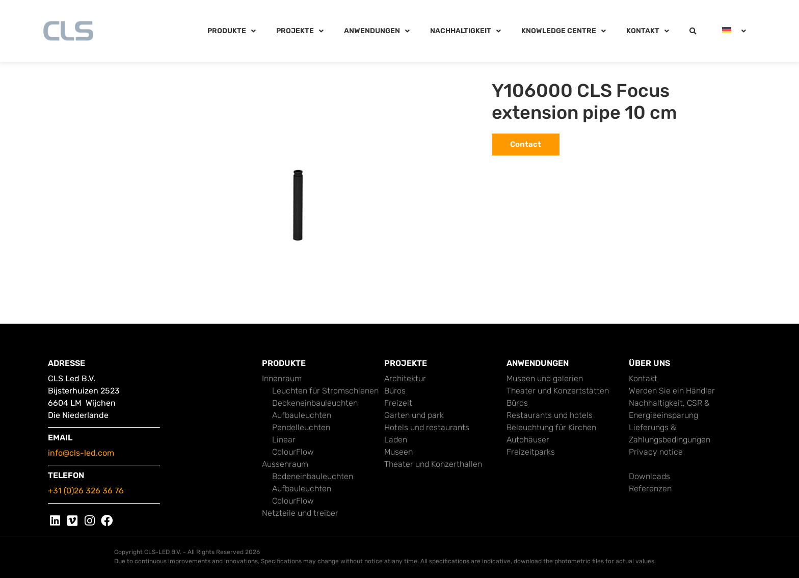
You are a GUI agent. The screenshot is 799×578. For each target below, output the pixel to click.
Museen (398, 452)
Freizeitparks (531, 452)
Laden (395, 439)
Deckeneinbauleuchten (315, 403)
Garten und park (414, 415)
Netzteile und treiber (300, 513)
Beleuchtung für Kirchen (551, 427)
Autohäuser (528, 439)
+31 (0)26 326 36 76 (86, 490)
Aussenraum (285, 464)
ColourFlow (293, 452)
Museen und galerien (545, 378)
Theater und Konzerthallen (433, 464)
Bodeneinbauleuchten (312, 476)
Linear (284, 439)
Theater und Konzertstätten (558, 391)
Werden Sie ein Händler (672, 391)
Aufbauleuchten (301, 415)
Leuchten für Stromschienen (325, 391)
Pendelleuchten (301, 427)
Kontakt (643, 378)
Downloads (649, 476)
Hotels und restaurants (426, 427)
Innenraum (282, 378)
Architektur (405, 378)
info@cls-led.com (81, 453)
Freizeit (398, 403)
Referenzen (650, 488)
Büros (395, 391)
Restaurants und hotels (550, 415)
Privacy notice (656, 452)
